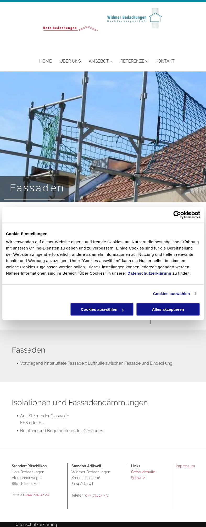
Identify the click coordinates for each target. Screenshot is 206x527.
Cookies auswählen (171, 293)
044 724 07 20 (37, 494)
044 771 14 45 (96, 495)
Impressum (185, 466)
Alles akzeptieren (168, 309)
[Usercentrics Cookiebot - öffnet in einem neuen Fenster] (177, 215)
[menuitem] (41, 61)
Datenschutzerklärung (149, 273)
